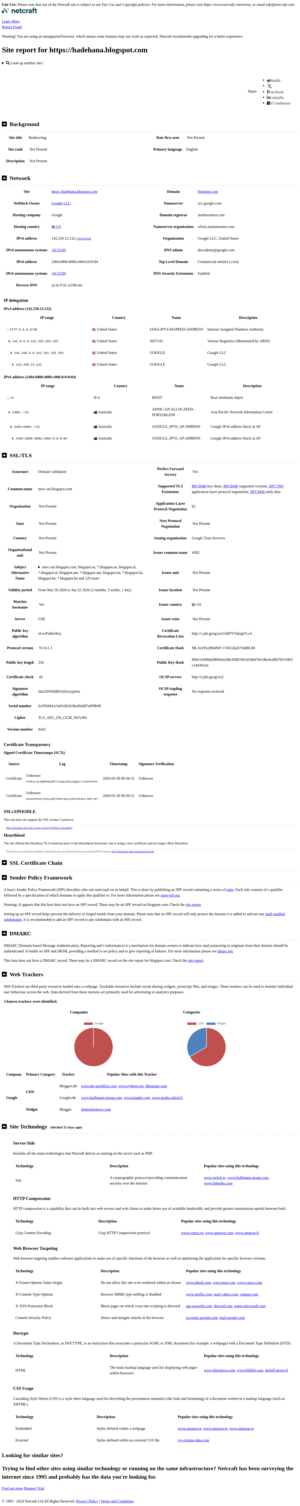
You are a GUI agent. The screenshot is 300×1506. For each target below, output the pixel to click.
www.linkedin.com (218, 1183)
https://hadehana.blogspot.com (75, 192)
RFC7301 (276, 486)
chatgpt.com (249, 1294)
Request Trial (34, 1488)
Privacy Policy (87, 1501)
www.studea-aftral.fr (167, 1098)
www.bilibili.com (250, 1370)
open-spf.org (170, 895)
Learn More (11, 21)
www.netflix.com (199, 1294)
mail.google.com (232, 1318)
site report (193, 905)
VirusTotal (83, 238)
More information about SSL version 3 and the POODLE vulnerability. (39, 828)
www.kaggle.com (137, 1098)
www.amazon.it (189, 1428)
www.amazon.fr (247, 1233)
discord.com (223, 1306)
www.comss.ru (192, 1233)
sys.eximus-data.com (193, 1440)
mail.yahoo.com (226, 1294)
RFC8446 (199, 486)
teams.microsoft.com (250, 1306)
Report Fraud (12, 27)
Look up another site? (24, 63)
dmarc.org (225, 951)
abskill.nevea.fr (276, 1370)
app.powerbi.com (199, 1306)
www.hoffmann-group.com (101, 1098)
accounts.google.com (202, 1318)
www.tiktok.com (198, 1283)
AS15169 (59, 250)
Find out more (12, 1488)
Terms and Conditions (117, 1501)
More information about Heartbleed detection (132, 851)
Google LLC (61, 203)
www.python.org (130, 1086)
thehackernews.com (96, 1109)
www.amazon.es (241, 1428)
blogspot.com (208, 192)
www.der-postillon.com (98, 1086)
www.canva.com (249, 1283)
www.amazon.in (215, 1428)
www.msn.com (224, 1283)
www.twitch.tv (215, 1178)
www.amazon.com (219, 1233)
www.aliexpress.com (219, 1370)
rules (230, 890)
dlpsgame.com (156, 1086)
